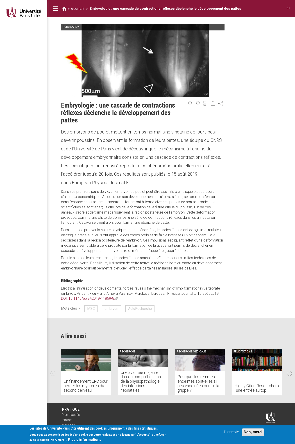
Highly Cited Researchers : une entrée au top (256, 388)
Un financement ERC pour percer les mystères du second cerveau (86, 386)
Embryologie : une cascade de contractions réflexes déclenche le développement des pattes (165, 9)
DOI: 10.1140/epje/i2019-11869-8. (89, 298)
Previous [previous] (53, 372)
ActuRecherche (140, 308)
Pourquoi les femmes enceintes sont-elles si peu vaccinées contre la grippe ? (198, 383)
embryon (111, 308)
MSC (91, 308)
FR (288, 8)
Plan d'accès (71, 414)
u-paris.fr (77, 9)
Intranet (67, 420)
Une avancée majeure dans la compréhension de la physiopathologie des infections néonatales (140, 381)
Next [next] (289, 372)
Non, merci (253, 432)
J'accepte (231, 432)
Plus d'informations (84, 439)
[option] (86, 372)
